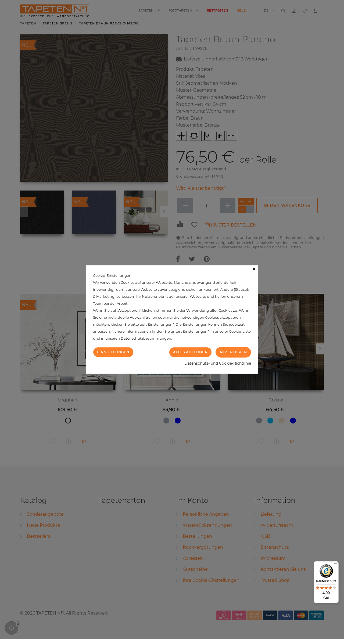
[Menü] (335, 564)
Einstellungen (113, 352)
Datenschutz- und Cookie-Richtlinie (217, 363)
